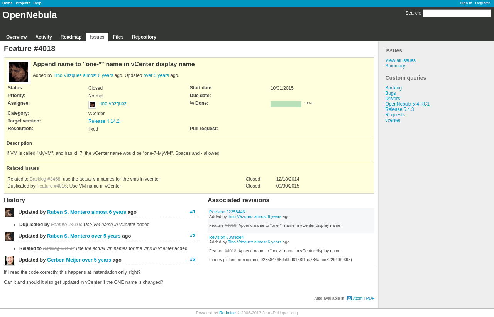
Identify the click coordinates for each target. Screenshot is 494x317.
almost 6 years (98, 75)
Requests (395, 114)
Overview (16, 37)
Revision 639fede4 (226, 237)
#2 (192, 235)
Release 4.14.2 (104, 121)
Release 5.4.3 (399, 109)
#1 (192, 212)
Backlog (393, 88)
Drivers (392, 98)
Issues (97, 37)
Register (482, 3)
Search (412, 13)
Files (118, 37)
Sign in (466, 3)
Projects (23, 3)
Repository (144, 37)
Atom (357, 298)
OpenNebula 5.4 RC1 (407, 104)
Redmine (227, 312)
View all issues (400, 60)
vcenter (392, 120)
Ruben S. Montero (68, 212)
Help (38, 3)
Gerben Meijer (64, 260)
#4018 (230, 225)
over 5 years (156, 75)
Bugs (390, 93)
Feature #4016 (52, 186)
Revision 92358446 (227, 212)
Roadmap (71, 37)
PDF (370, 298)
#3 (192, 259)
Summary (395, 66)
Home (7, 3)
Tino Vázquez (68, 75)
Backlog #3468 (45, 179)
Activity (43, 37)
